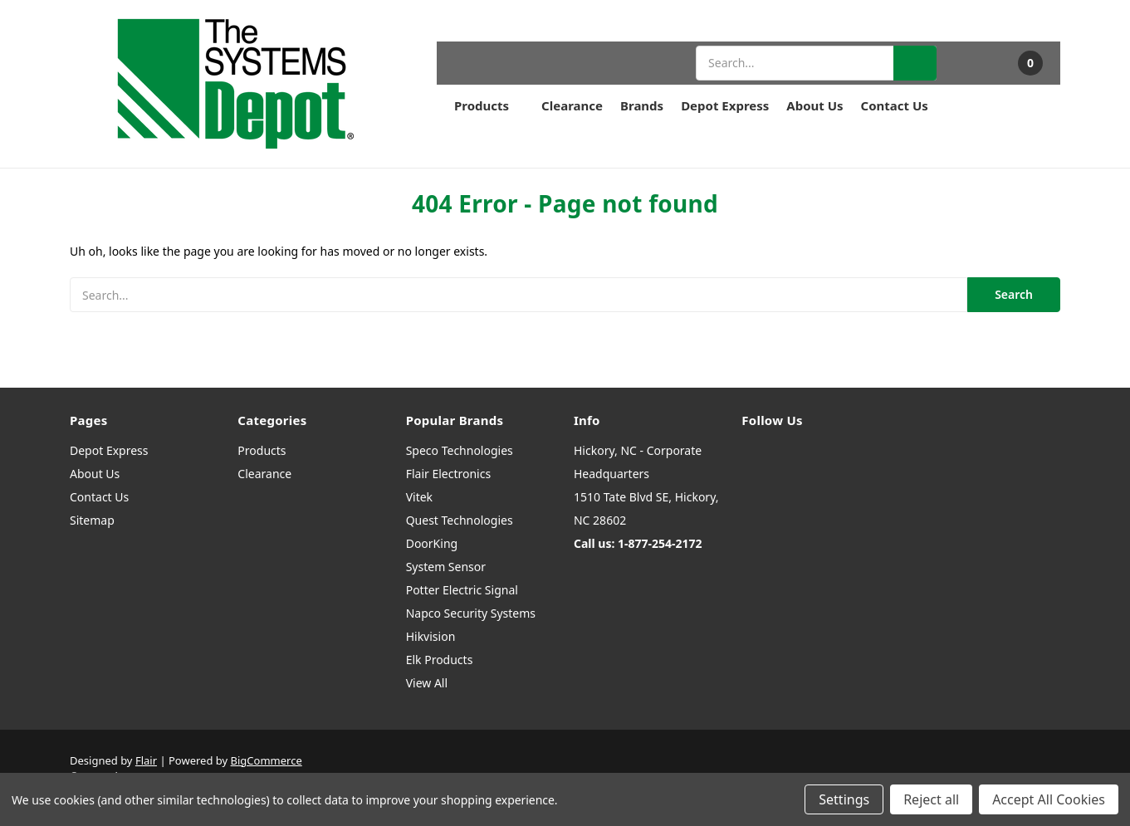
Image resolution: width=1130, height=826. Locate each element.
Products (489, 105)
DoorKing (431, 543)
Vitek (419, 497)
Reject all (931, 799)
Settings (844, 799)
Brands (641, 105)
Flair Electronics (449, 473)
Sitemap (92, 520)
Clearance (572, 105)
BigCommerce (266, 760)
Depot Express (725, 105)
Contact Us (894, 105)
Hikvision (431, 636)
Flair (146, 760)
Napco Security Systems (471, 613)
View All (427, 683)
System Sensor (446, 566)
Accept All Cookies (1048, 799)
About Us (814, 105)
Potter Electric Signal (462, 590)
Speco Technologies (459, 450)
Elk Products (439, 659)
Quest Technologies (459, 520)
